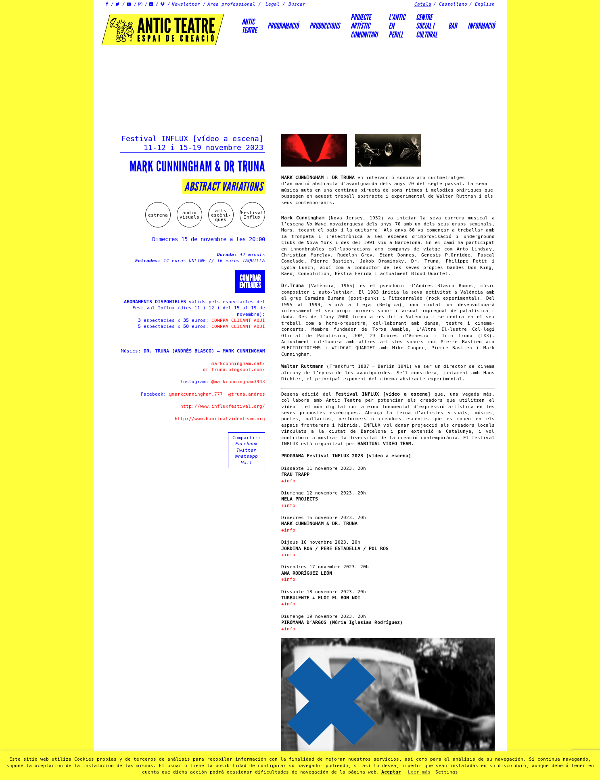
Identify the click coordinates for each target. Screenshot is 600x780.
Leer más (419, 772)
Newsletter (186, 4)
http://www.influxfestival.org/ (222, 406)
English (485, 4)
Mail (246, 462)
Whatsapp (246, 456)
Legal (273, 4)
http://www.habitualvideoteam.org (220, 418)
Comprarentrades (250, 281)
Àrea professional (231, 4)
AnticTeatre (249, 26)
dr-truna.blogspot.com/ (234, 369)
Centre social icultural (426, 26)
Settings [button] (446, 772)
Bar (452, 26)
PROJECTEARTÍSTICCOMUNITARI (364, 26)
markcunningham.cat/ (238, 363)
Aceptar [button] (391, 772)
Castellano (453, 4)
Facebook (246, 443)
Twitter (246, 450)
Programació (283, 26)
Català (422, 4)
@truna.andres (246, 394)
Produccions (324, 26)
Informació (481, 26)
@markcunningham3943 (238, 381)
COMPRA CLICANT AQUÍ (238, 320)
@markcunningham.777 (196, 394)
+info (288, 481)
